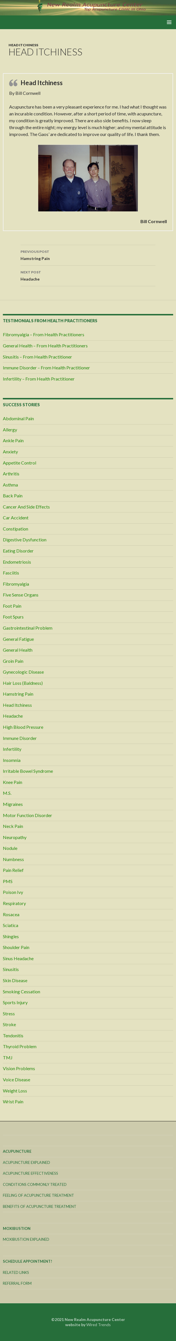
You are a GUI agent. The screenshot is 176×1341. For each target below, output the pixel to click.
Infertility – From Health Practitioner (39, 378)
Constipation (15, 528)
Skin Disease (15, 980)
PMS (8, 881)
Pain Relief (13, 870)
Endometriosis (17, 562)
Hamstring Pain (88, 254)
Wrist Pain (13, 1101)
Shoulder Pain (16, 947)
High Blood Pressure (23, 727)
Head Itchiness (23, 45)
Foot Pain (12, 606)
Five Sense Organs (20, 594)
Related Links (16, 1272)
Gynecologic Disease (23, 671)
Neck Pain (13, 826)
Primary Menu (169, 22)
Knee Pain (12, 782)
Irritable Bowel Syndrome (28, 771)
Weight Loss (15, 1090)
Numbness (13, 859)
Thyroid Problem (19, 1046)
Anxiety (10, 451)
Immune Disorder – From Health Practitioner (46, 367)
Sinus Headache (18, 958)
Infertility (12, 749)
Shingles (11, 936)
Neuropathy (14, 837)
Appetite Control (19, 462)
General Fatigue (18, 639)
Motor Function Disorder (27, 815)
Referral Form (17, 1283)
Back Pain (12, 495)
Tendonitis (13, 1035)
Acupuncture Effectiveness (30, 1173)
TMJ (8, 1057)
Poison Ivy (13, 892)
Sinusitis (11, 969)
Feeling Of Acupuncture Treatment (38, 1195)
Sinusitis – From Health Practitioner (37, 356)
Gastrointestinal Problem (27, 628)
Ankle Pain (13, 440)
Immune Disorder (20, 738)
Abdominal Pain (18, 418)
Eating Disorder (18, 550)
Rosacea (11, 914)
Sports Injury (15, 1002)
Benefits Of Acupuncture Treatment (39, 1206)
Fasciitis (11, 572)
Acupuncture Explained (26, 1162)
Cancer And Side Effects (26, 506)
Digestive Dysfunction (24, 539)
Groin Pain (13, 661)
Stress (9, 1013)
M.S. (7, 793)
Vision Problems (19, 1068)
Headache (88, 275)
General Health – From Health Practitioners (45, 345)
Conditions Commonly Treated (35, 1184)
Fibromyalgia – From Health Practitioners (43, 334)
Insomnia (12, 760)
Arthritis (11, 473)
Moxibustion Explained (26, 1239)
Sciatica (10, 925)
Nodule (10, 848)
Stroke (9, 1024)
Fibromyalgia (16, 584)
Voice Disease (16, 1079)
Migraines (13, 804)
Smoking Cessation (21, 991)
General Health (17, 650)
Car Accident (15, 517)
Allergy (10, 429)
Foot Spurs (13, 616)
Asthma (10, 484)
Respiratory (14, 903)
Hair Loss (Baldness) (23, 683)
